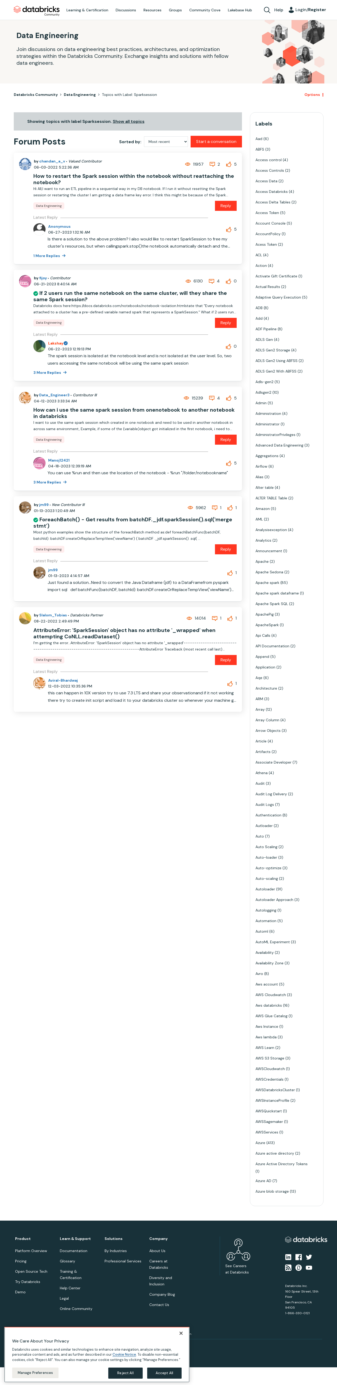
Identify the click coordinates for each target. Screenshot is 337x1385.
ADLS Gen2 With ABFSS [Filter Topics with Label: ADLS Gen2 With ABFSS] (275, 371)
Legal (64, 1298)
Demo (20, 1292)
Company (158, 1239)
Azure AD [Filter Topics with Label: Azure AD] (263, 1180)
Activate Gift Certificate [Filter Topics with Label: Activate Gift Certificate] (276, 276)
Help (278, 10)
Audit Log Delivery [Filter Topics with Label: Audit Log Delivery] (271, 794)
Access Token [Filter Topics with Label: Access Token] (267, 212)
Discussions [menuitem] (126, 10)
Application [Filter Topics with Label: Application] (265, 667)
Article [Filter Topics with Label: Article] (261, 741)
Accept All (164, 1373)
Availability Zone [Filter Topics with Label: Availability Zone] (269, 963)
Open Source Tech (31, 1271)
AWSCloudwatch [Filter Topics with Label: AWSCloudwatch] (270, 1068)
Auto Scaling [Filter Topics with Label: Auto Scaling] (266, 846)
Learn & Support (75, 1239)
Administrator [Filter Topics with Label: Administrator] (267, 424)
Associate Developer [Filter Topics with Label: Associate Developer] (273, 762)
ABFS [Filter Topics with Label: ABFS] (259, 149)
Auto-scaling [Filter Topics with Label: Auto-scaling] (266, 878)
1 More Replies (47, 255)
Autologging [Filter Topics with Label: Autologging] (265, 910)
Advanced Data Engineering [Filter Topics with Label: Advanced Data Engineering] (279, 445)
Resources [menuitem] (152, 10)
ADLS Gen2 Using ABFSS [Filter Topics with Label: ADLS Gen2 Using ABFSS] (276, 360)
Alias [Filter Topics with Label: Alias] (259, 477)
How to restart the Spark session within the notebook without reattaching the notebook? (133, 179)
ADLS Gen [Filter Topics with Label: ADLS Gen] (264, 339)
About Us (157, 1250)
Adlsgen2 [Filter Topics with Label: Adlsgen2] (263, 392)
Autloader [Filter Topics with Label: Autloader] (264, 825)
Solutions (114, 1239)
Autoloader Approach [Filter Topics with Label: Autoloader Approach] (274, 899)
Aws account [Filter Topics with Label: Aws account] (266, 984)
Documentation (73, 1250)
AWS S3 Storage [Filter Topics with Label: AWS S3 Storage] (269, 1058)
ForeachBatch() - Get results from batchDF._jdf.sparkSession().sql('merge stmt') (132, 522)
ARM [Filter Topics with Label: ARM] (259, 698)
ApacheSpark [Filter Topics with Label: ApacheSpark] (267, 624)
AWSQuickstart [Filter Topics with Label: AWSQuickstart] (268, 1111)
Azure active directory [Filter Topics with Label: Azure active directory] (274, 1153)
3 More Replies (47, 372)
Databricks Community (37, 11)
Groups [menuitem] (175, 10)
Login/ (310, 9)
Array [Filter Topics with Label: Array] (260, 709)
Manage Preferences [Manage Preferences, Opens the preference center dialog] (35, 1372)
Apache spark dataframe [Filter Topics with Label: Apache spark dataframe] (277, 593)
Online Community (76, 1308)
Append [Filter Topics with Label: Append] (262, 656)
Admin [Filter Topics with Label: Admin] (261, 403)
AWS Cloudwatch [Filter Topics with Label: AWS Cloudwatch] (270, 994)
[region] (97, 1354)
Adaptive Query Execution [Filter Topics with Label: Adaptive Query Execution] (278, 297)
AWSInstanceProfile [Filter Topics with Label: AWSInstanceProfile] (272, 1100)
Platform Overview (31, 1250)
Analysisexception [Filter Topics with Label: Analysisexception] (271, 529)
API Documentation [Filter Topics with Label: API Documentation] (272, 646)
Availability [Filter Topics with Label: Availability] (264, 952)
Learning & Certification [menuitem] (87, 10)
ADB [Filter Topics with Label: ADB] (259, 307)
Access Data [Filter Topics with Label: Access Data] (266, 181)
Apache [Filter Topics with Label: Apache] (262, 561)
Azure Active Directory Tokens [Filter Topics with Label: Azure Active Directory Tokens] (281, 1163)
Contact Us (159, 1304)
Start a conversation (216, 141)
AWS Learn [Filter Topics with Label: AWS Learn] (264, 1047)
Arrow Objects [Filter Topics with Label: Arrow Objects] (268, 730)
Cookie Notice (124, 1354)
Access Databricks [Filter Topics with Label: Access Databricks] (271, 191)
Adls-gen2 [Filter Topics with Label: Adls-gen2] (264, 381)
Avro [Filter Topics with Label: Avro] (259, 973)
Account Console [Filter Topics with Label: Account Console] (270, 223)
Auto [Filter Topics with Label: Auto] (259, 836)
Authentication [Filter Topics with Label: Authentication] (268, 815)
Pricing (20, 1261)
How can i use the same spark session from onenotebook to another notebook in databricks (134, 413)
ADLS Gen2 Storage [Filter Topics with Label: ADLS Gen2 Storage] (272, 350)
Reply (226, 205)
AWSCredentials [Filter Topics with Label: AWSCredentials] (269, 1079)
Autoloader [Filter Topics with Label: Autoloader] (265, 889)
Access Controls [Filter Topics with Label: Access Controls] (269, 170)
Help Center (70, 1288)
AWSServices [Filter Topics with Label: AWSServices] (266, 1132)
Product (23, 1239)
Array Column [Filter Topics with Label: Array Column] (267, 720)
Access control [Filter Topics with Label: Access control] (268, 159)
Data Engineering (80, 94)
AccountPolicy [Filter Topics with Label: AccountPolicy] (268, 233)
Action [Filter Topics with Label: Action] (261, 265)
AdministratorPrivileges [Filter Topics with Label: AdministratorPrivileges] (275, 434)
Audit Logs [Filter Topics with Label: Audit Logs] (264, 804)
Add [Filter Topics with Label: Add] (259, 318)
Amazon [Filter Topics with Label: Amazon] (262, 508)
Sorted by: (130, 142)
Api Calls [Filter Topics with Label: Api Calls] (262, 635)
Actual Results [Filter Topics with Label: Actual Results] (267, 286)
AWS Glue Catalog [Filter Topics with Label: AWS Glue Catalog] (271, 1016)
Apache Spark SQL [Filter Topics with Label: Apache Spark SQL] (271, 603)
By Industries (116, 1250)
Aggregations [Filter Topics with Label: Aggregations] (266, 455)
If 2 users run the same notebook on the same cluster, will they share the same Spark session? (130, 296)
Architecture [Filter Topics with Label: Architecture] (266, 688)
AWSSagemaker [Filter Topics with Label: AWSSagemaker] (269, 1121)
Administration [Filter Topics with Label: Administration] (268, 413)
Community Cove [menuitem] (205, 10)
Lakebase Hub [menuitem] (240, 10)
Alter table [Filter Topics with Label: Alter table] (264, 487)
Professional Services (123, 1261)
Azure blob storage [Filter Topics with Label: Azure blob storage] (272, 1191)
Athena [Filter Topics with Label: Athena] (261, 772)
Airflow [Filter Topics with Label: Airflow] (261, 466)
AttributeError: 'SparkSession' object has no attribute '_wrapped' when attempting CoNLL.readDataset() (124, 633)
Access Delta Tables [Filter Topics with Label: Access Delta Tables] (272, 202)
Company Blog (162, 1294)
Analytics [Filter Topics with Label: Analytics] (263, 540)
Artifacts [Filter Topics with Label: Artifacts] (263, 751)
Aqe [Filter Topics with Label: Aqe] (258, 677)
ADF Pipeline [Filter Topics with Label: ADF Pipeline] (266, 329)
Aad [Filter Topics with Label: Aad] (258, 138)
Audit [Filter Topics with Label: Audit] (260, 783)
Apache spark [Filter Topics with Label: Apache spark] (267, 582)
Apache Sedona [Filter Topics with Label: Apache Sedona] (269, 572)
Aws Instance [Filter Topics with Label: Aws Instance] (266, 1026)
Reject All (125, 1373)
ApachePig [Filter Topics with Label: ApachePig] (264, 614)
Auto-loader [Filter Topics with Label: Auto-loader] (266, 857)
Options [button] (312, 94)
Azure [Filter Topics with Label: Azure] (260, 1142)
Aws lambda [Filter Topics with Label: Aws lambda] (266, 1037)
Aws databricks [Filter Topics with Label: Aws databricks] (268, 1005)
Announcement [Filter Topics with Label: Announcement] (268, 551)
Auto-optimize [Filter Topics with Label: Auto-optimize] (268, 868)
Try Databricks (27, 1281)
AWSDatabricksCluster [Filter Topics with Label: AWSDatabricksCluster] (275, 1089)
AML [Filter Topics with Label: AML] (259, 519)
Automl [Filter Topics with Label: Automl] (261, 931)
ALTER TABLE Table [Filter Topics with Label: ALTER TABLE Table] (271, 498)
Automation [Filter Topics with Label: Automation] (265, 920)
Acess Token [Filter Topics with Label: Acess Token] (266, 244)
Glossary (67, 1261)
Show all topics (129, 121)
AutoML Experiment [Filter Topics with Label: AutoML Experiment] (272, 942)
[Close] (181, 1333)
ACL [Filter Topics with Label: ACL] (258, 255)
